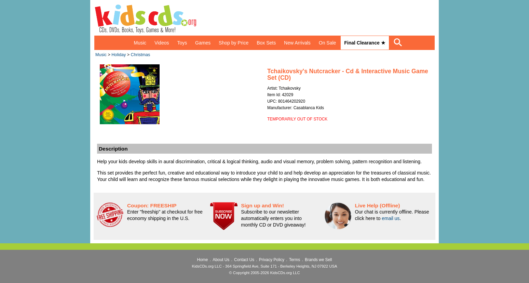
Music (140, 43)
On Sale (327, 43)
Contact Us (244, 259)
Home (202, 259)
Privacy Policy (271, 259)
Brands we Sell (318, 259)
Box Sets (266, 43)
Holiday (118, 54)
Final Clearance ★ (364, 43)
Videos (161, 43)
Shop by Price (233, 43)
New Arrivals (297, 43)
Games (203, 43)
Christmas (140, 54)
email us (390, 218)
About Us (221, 259)
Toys (182, 43)
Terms (294, 259)
